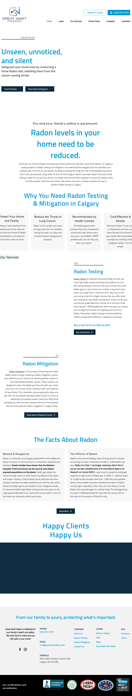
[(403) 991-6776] (119, 12)
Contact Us (79, 646)
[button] (58, 21)
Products (125, 633)
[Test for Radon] (12, 89)
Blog (98, 641)
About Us (78, 633)
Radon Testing (80, 278)
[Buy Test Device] (84, 332)
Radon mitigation (16, 371)
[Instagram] (25, 649)
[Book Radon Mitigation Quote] (41, 415)
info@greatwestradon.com (52, 645)
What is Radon (103, 633)
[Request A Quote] (95, 12)
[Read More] (66, 511)
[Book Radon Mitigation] (39, 89)
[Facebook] (20, 649)
